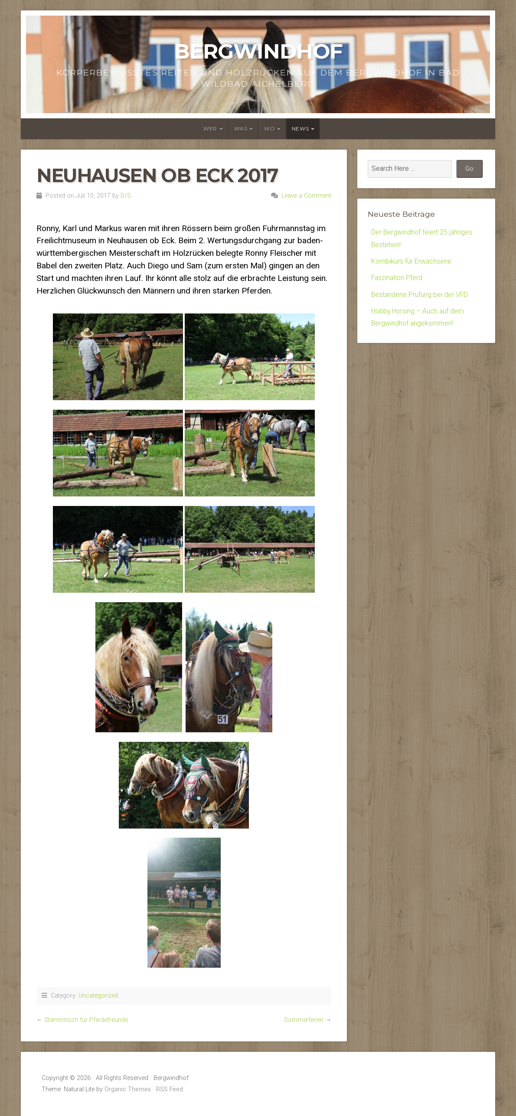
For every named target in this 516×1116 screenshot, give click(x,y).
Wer (210, 128)
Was (241, 128)
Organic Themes (128, 1089)
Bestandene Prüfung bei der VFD (420, 295)
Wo (269, 128)
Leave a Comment (306, 195)
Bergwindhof (258, 51)
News (300, 128)
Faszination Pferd (397, 278)
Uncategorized (98, 995)
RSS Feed (169, 1089)
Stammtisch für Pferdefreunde (86, 1020)
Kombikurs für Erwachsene (411, 262)
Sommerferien (303, 1020)
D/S (126, 195)
